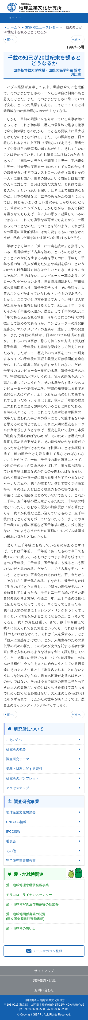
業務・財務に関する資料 (24, 769)
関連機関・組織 (44, 980)
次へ (77, 39)
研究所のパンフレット (22, 778)
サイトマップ (44, 971)
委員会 (11, 841)
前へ (10, 39)
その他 (11, 851)
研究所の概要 (16, 749)
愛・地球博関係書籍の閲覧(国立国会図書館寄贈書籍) (26, 916)
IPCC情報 (13, 831)
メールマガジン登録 (44, 951)
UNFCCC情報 (16, 822)
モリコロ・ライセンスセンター (29, 895)
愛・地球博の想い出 (21, 928)
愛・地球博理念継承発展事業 (27, 885)
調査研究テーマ (17, 759)
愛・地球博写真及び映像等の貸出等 (32, 904)
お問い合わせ (44, 990)
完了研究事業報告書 (21, 860)
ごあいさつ (14, 740)
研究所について (28, 729)
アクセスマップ (17, 788)
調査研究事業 (26, 801)
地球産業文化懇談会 (21, 812)
